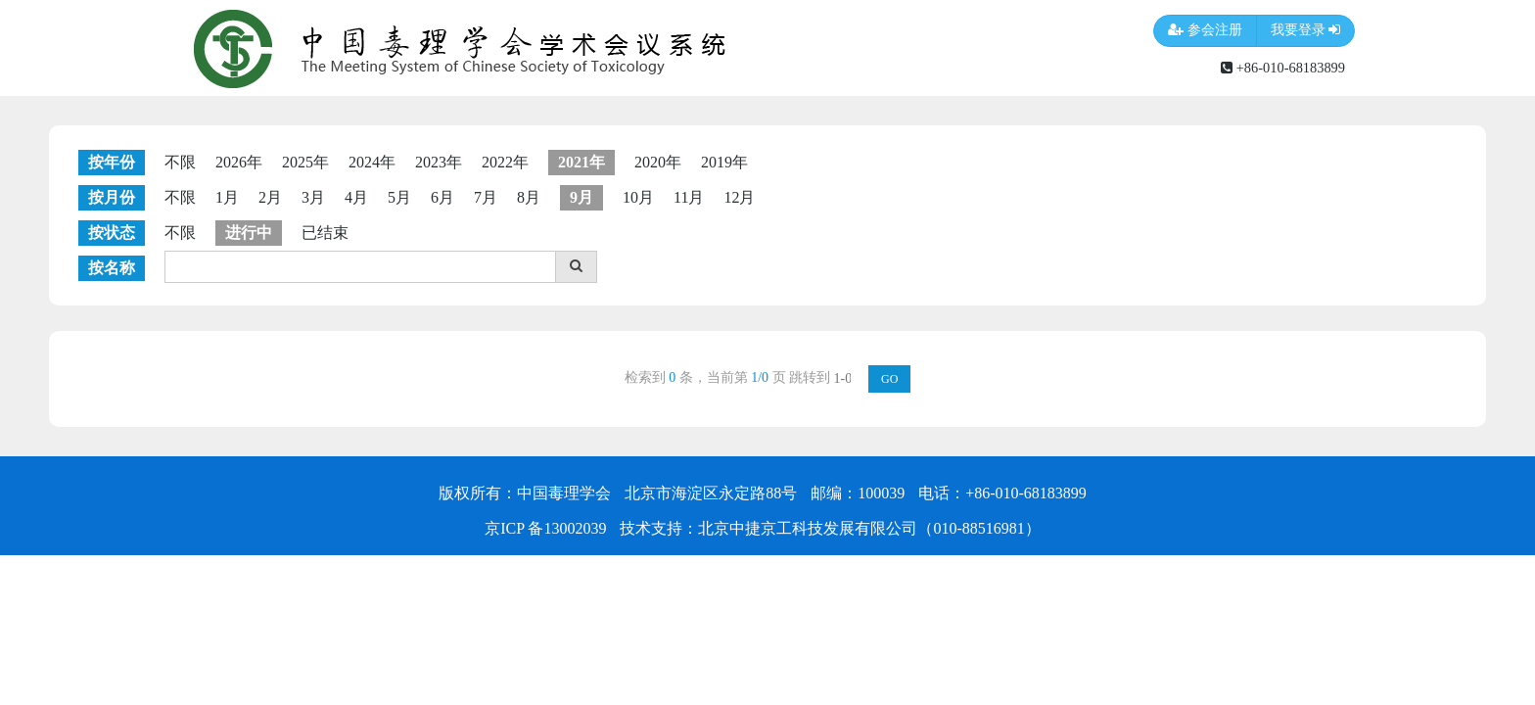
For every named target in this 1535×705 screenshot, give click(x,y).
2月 (270, 197)
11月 (689, 197)
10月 (638, 197)
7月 (485, 197)
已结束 (325, 232)
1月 (227, 197)
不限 (180, 162)
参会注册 (1205, 31)
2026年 (238, 162)
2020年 (657, 162)
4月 (356, 197)
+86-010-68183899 (1283, 67)
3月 (313, 197)
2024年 (372, 162)
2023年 (438, 162)
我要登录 (1306, 31)
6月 (442, 197)
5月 (399, 197)
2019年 (724, 162)
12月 (739, 197)
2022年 (505, 162)
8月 (528, 197)
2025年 (305, 162)
